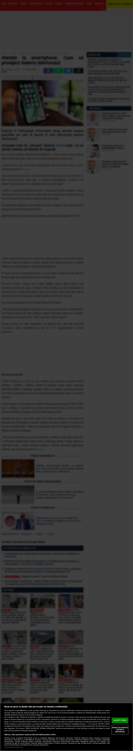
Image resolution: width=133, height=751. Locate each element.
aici (87, 724)
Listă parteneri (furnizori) (13, 747)
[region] (66, 727)
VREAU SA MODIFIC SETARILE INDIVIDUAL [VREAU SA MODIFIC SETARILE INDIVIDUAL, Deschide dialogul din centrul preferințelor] (120, 730)
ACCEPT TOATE (120, 720)
